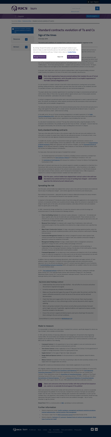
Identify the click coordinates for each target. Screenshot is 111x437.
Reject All (60, 57)
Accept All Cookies (73, 57)
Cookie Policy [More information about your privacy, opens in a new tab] (72, 52)
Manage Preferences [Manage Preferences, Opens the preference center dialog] (40, 57)
